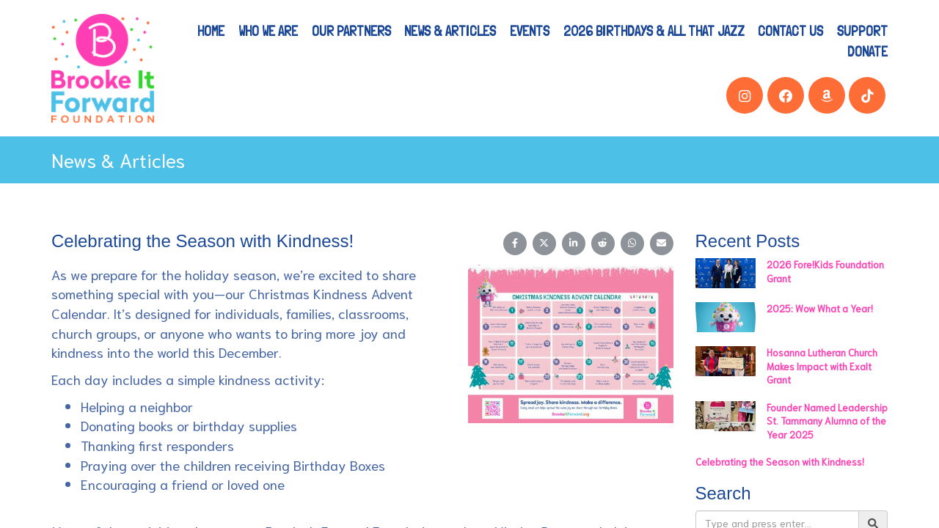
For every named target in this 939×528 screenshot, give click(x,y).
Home (210, 31)
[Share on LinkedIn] (573, 243)
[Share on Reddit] (603, 243)
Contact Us (790, 31)
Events (529, 31)
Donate (867, 51)
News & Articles (450, 31)
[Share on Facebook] (515, 243)
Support (862, 31)
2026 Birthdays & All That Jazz (654, 31)
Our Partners (351, 31)
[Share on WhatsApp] (632, 243)
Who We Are (268, 31)
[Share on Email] (661, 243)
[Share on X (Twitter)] (544, 243)
